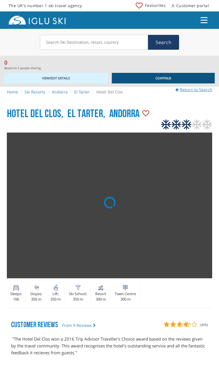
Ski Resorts (35, 92)
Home (12, 92)
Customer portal (190, 5)
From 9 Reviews (79, 325)
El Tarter (82, 92)
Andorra (60, 92)
